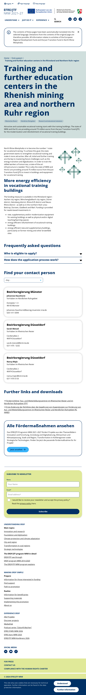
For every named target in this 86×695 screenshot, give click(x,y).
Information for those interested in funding (22, 579)
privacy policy (25, 503)
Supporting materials (13, 598)
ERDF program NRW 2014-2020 (17, 561)
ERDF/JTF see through (13, 557)
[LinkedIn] (70, 19)
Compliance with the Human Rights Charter (26, 669)
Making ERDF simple (13, 572)
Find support (17, 58)
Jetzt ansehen (16, 449)
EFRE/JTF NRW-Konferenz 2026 (16, 638)
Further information (66, 689)
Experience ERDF (12, 613)
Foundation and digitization (15, 535)
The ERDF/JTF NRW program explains (19, 564)
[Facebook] (80, 19)
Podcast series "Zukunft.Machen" (18, 627)
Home (6, 58)
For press (9, 661)
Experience (42, 20)
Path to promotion (12, 586)
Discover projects (11, 620)
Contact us (9, 665)
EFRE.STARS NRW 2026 (13, 631)
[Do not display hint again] (78, 32)
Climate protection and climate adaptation (22, 538)
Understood (62, 683)
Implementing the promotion (16, 602)
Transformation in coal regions (17, 545)
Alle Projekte (9, 617)
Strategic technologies (13, 549)
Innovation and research (14, 531)
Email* (9, 490)
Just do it (27, 20)
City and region (10, 542)
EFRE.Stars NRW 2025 (13, 634)
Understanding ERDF (14, 524)
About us (8, 605)
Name (9, 480)
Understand (12, 20)
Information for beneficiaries (16, 594)
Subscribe (43, 511)
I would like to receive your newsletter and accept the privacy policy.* (41, 500)
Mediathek (8, 624)
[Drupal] (75, 19)
